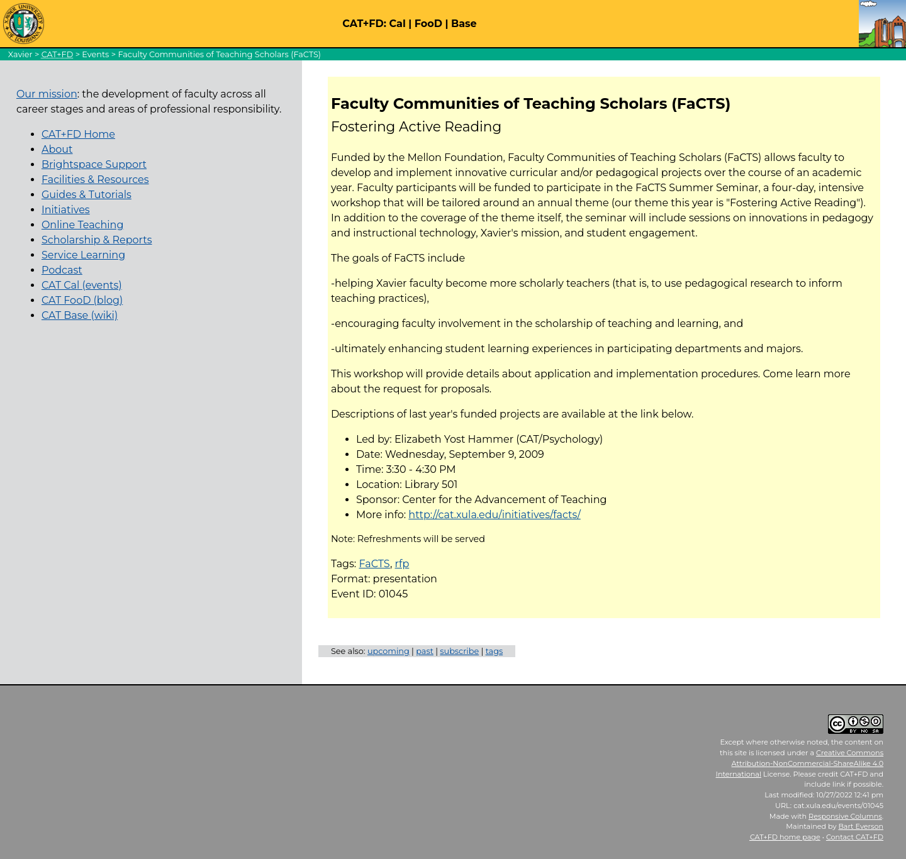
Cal (397, 24)
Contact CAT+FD (854, 837)
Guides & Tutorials (86, 195)
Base (464, 24)
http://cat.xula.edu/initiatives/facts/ (494, 515)
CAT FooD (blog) (82, 300)
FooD (428, 24)
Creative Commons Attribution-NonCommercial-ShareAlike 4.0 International (800, 763)
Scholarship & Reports (97, 240)
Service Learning (83, 255)
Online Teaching (82, 225)
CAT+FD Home (78, 134)
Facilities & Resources (95, 180)
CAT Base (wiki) (80, 315)
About (57, 149)
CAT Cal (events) (82, 285)
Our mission (46, 94)
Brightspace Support (94, 164)
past (424, 651)
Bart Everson (860, 826)
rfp (402, 564)
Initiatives (66, 210)
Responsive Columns (845, 816)
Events (95, 54)
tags (494, 651)
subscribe (459, 651)
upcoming (388, 651)
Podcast (62, 270)
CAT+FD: (364, 24)
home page (785, 837)
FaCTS (374, 564)
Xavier (20, 54)
